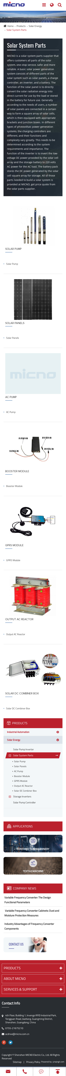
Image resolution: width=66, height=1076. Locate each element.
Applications (20, 826)
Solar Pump (12, 264)
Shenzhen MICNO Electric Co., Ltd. (31, 1055)
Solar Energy (35, 26)
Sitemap (17, 1062)
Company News (21, 888)
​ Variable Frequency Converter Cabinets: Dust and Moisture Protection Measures (31, 913)
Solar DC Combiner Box (18, 708)
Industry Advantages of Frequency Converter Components (29, 926)
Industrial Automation (18, 732)
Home (10, 26)
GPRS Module (13, 560)
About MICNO (33, 978)
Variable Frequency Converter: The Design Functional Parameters (27, 899)
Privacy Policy (33, 1062)
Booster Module (14, 486)
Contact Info (11, 1003)
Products (21, 26)
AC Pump (10, 412)
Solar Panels (12, 338)
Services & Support (33, 989)
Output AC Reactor (15, 634)
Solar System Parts (17, 30)
